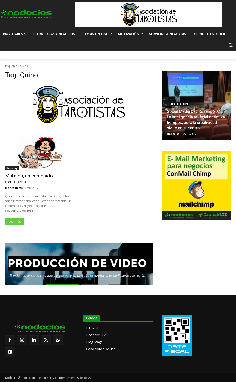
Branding (12, 168)
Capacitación (178, 104)
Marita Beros (14, 187)
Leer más (15, 221)
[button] (230, 45)
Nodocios (173, 133)
